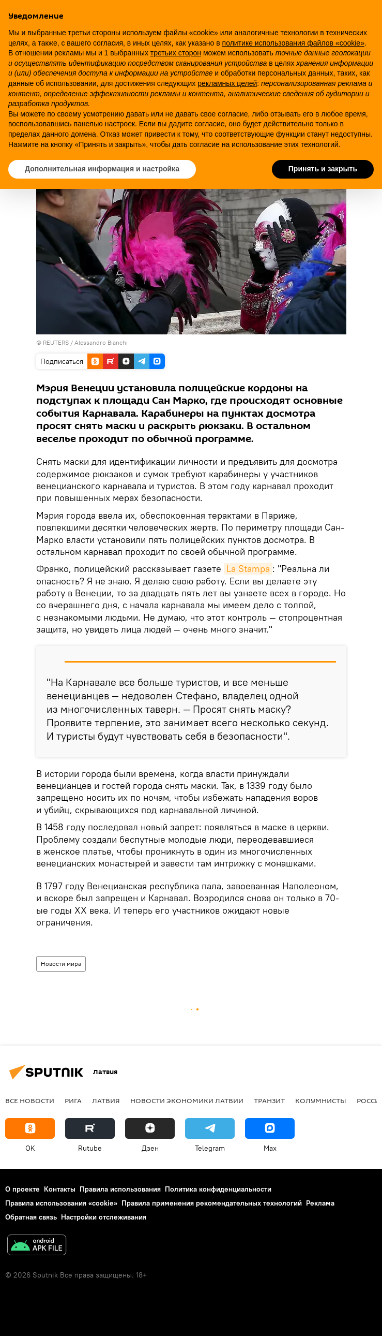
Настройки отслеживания (103, 1217)
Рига (73, 1100)
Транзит (269, 1100)
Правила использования (120, 1189)
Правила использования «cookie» (61, 1203)
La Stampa (248, 569)
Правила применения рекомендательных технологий (211, 1203)
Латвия (106, 1100)
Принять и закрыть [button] (322, 169)
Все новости (29, 1100)
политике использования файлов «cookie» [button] (293, 43)
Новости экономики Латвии (186, 1100)
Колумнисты (320, 1100)
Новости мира (61, 963)
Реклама (320, 1203)
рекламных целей (227, 83)
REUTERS (56, 342)
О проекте (22, 1189)
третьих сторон (175, 53)
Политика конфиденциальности (218, 1189)
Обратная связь (31, 1217)
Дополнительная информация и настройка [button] (102, 169)
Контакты (59, 1189)
